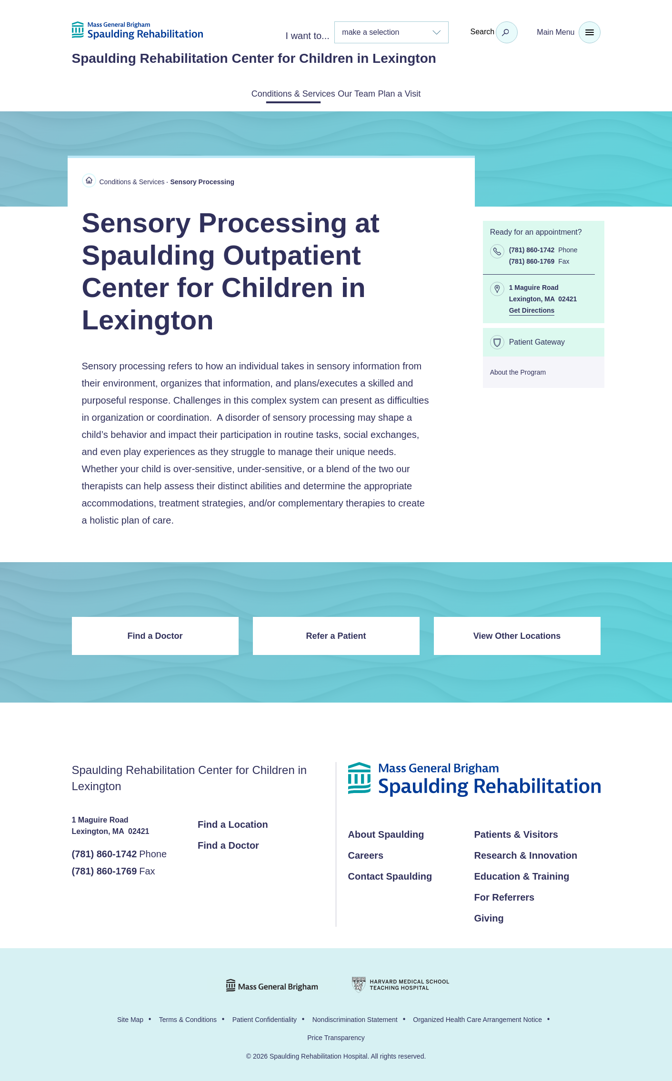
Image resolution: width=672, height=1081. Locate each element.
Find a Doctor (155, 634)
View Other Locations (517, 634)
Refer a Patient (336, 634)
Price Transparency (336, 1036)
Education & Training (522, 874)
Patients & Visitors (516, 832)
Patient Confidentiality (264, 1017)
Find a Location (233, 822)
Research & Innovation (526, 853)
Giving (489, 916)
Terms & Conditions (188, 1017)
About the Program (518, 370)
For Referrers (504, 895)
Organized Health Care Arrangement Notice (477, 1017)
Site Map (130, 1017)
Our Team (359, 93)
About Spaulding (386, 832)
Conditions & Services (269, 93)
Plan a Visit (425, 93)
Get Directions (532, 308)
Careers (366, 853)
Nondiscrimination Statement (355, 1017)
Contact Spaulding (390, 874)
